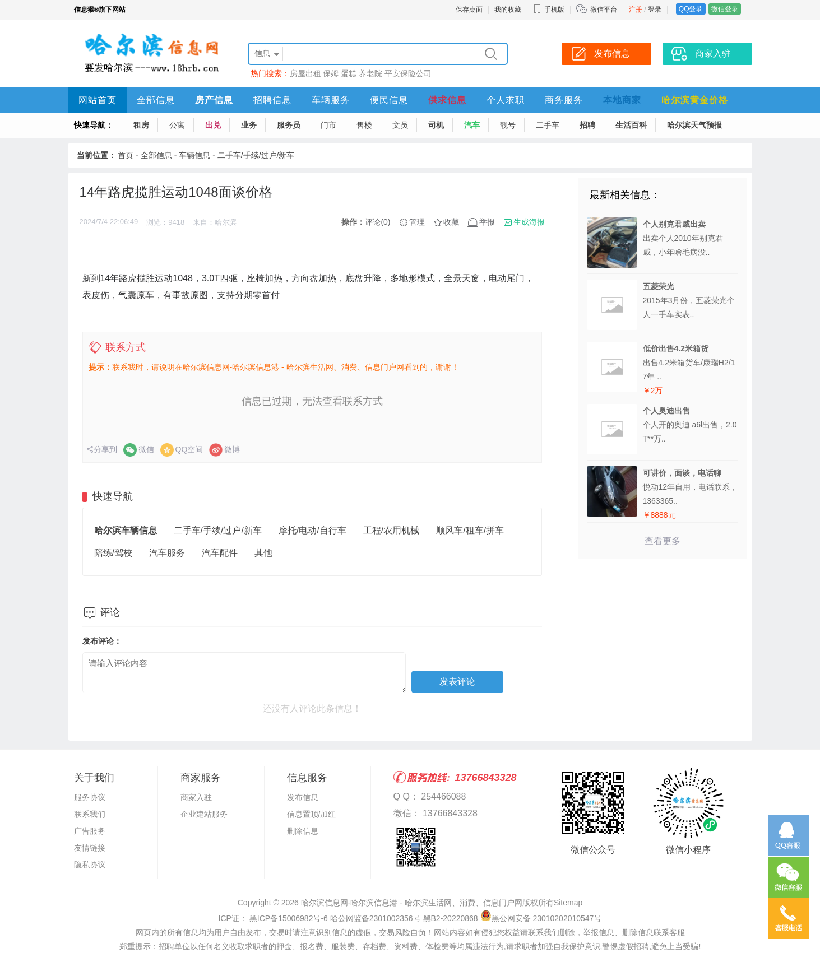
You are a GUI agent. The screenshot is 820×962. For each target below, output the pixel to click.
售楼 (364, 124)
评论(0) (377, 221)
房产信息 (214, 100)
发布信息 (302, 797)
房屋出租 (305, 73)
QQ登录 (691, 9)
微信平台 (603, 9)
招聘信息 (272, 100)
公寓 (177, 124)
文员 (400, 124)
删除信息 (302, 830)
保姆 (331, 73)
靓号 (508, 124)
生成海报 (529, 221)
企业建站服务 (204, 814)
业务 (249, 124)
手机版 (548, 9)
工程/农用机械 (391, 530)
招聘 (587, 124)
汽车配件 (220, 552)
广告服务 (89, 830)
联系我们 (89, 814)
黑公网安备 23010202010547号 (541, 918)
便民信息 (389, 100)
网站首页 (97, 100)
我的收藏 (507, 9)
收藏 (451, 221)
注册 (635, 9)
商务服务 (564, 100)
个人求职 (506, 100)
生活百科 (631, 124)
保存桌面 (469, 9)
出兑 (213, 124)
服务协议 (89, 797)
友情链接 (89, 847)
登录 (654, 9)
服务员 (288, 124)
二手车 (547, 124)
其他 (263, 552)
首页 (125, 155)
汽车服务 (167, 552)
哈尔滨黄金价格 (694, 100)
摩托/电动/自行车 (312, 530)
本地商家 (622, 100)
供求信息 (447, 100)
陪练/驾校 (113, 552)
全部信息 (156, 100)
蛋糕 (348, 73)
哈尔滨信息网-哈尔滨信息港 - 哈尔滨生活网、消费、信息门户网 (411, 902)
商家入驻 (196, 797)
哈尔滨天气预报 (694, 124)
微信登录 (724, 9)
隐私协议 (89, 864)
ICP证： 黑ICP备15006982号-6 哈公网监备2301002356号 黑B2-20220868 (348, 918)
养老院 (370, 73)
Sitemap (568, 902)
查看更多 (662, 541)
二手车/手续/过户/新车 (256, 155)
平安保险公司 (408, 73)
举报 (487, 221)
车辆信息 (194, 155)
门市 (328, 124)
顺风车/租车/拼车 (470, 530)
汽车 (472, 124)
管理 (417, 221)
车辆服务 (331, 100)
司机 (436, 124)
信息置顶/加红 (311, 814)
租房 (141, 124)
